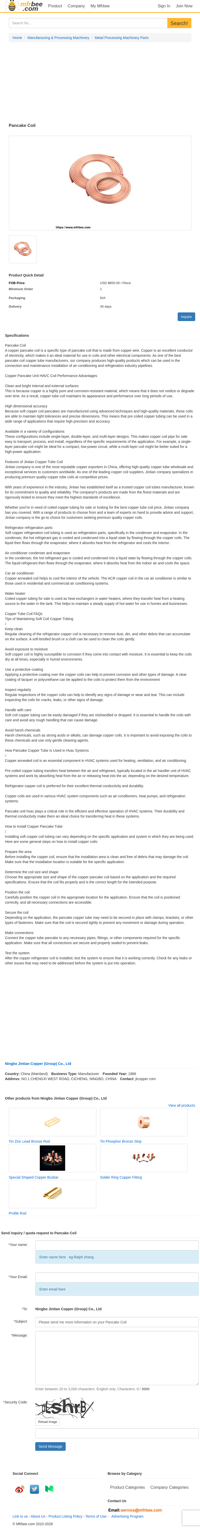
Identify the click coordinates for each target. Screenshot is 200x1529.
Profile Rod (17, 1213)
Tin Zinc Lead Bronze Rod (29, 1141)
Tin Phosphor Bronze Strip (121, 1141)
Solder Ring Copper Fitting (121, 1177)
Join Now (184, 6)
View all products (181, 1105)
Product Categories (127, 1487)
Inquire (186, 317)
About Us (38, 1516)
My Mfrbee (100, 6)
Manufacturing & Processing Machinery (58, 38)
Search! (179, 23)
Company (76, 6)
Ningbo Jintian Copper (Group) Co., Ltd (38, 1064)
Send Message (50, 1446)
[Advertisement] (100, 82)
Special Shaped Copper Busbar (34, 1177)
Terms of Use (95, 1516)
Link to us (20, 1516)
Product (55, 6)
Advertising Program (126, 1516)
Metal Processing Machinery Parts (122, 38)
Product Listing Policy (65, 1516)
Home (17, 38)
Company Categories (169, 1487)
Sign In (164, 6)
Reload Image (47, 1422)
